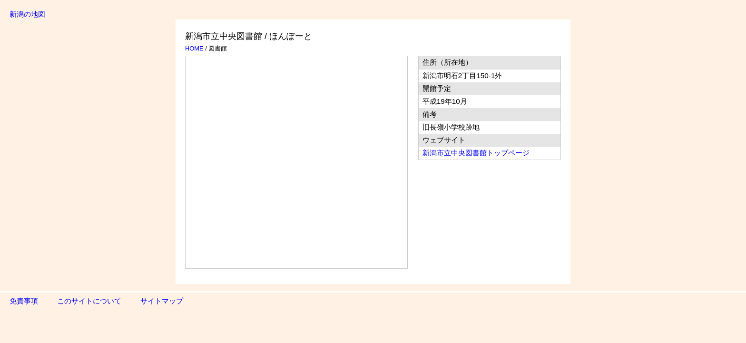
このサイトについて (89, 301)
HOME (194, 48)
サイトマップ (161, 301)
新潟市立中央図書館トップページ (476, 153)
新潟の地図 (27, 14)
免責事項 (24, 301)
